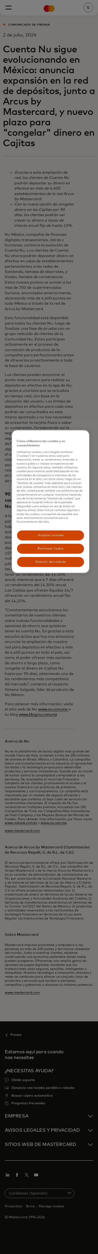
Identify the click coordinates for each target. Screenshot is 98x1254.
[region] (50, 501)
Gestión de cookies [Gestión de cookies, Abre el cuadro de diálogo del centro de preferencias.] (50, 561)
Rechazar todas (50, 548)
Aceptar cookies (51, 535)
